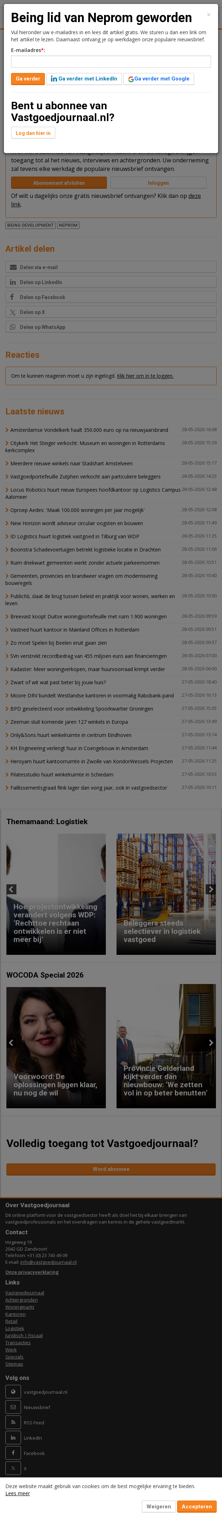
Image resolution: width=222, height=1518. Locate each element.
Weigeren (158, 1506)
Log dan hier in (33, 133)
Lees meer (17, 1493)
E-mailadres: (28, 50)
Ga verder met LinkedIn (84, 78)
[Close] (209, 15)
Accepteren (197, 1506)
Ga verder (28, 78)
